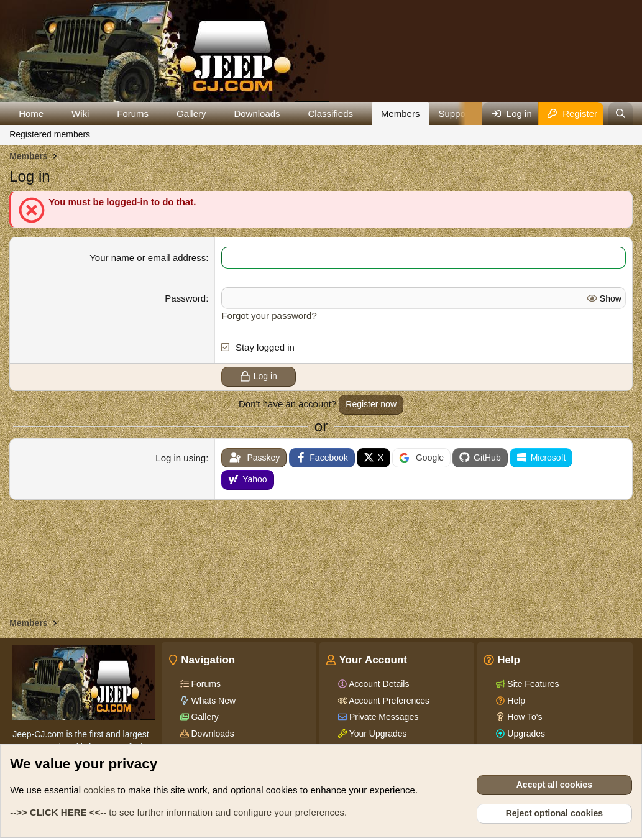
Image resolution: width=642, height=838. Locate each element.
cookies (99, 790)
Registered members (49, 134)
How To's (523, 717)
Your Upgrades (377, 734)
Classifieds (330, 113)
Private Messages (382, 717)
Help (515, 701)
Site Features (532, 684)
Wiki (80, 113)
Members (400, 113)
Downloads (257, 113)
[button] (53, 113)
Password (185, 298)
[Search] (620, 113)
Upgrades (525, 734)
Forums (133, 113)
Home (31, 113)
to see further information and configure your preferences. (178, 812)
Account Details (378, 684)
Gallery (191, 113)
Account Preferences (388, 701)
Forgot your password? (268, 315)
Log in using (180, 457)
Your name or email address (147, 257)
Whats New (212, 701)
